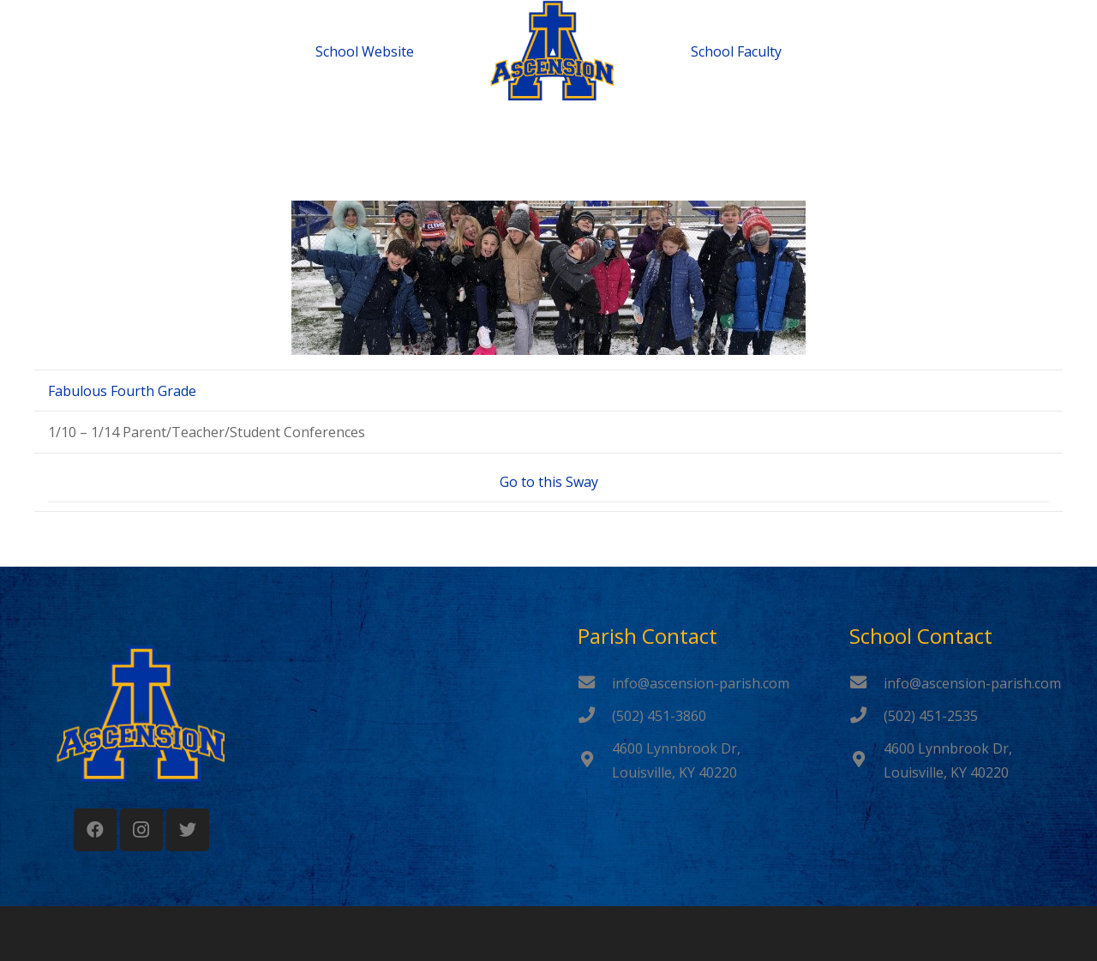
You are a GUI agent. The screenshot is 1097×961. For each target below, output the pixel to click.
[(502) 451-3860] (595, 716)
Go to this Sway (549, 481)
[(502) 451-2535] (866, 716)
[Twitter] (187, 829)
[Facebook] (95, 829)
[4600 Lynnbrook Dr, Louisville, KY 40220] (595, 760)
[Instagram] (141, 829)
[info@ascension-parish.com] (595, 683)
